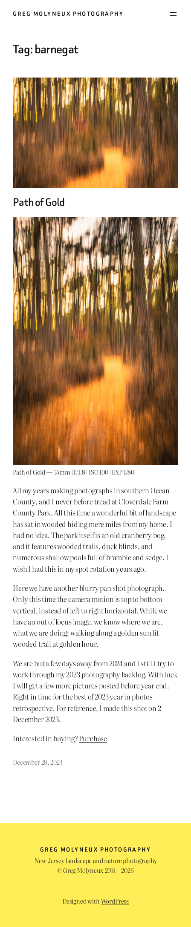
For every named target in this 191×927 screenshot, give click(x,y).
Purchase (93, 738)
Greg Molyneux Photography (68, 14)
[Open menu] (173, 14)
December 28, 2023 (37, 761)
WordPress (115, 900)
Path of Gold (39, 202)
